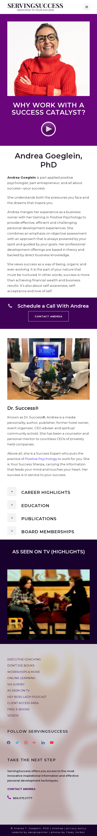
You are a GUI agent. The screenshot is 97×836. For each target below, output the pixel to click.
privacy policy (76, 828)
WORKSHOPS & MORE (23, 672)
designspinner (38, 832)
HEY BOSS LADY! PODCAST (26, 697)
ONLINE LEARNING (21, 678)
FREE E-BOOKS (18, 709)
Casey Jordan (75, 832)
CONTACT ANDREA (21, 789)
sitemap (57, 828)
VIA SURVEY (16, 684)
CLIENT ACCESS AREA (23, 703)
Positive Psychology (41, 459)
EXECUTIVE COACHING (24, 659)
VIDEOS (13, 715)
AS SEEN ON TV (18, 690)
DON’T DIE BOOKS (20, 665)
